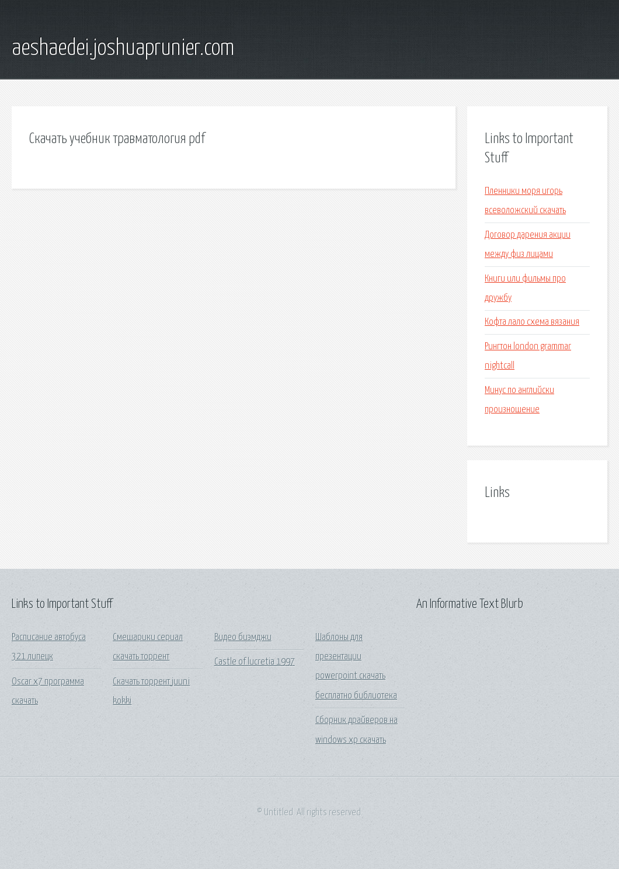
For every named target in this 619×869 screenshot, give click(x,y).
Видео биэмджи (243, 637)
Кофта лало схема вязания (532, 322)
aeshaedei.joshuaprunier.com (123, 48)
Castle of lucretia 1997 (254, 662)
